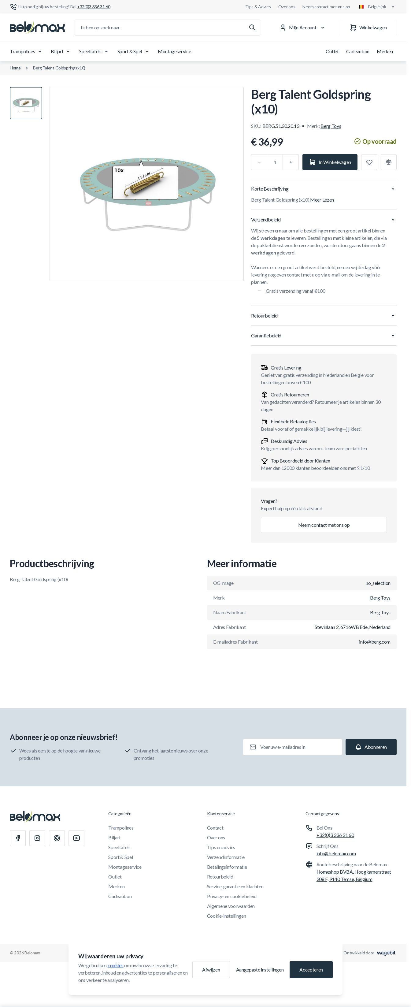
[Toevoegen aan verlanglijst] (369, 162)
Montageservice (174, 51)
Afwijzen (211, 969)
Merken (385, 51)
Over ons (286, 6)
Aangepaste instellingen (260, 969)
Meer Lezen (322, 200)
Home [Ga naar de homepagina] (15, 67)
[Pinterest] (57, 838)
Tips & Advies (258, 6)
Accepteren (311, 969)
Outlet (332, 51)
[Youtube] (76, 838)
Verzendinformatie (226, 857)
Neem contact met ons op (326, 6)
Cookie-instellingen (226, 916)
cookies (116, 965)
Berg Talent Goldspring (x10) (59, 67)
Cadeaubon (357, 51)
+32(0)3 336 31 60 (335, 835)
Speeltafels (94, 51)
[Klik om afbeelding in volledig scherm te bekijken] (147, 184)
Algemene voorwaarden (231, 906)
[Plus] (291, 162)
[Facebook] (18, 838)
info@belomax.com (336, 853)
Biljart (61, 51)
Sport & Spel (133, 51)
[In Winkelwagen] (329, 162)
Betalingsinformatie (227, 867)
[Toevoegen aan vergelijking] (389, 162)
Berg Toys (330, 126)
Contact (215, 827)
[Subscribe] (371, 747)
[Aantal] (275, 162)
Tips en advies (221, 847)
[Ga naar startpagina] (37, 27)
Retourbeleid (220, 876)
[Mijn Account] (303, 27)
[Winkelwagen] (368, 27)
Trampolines (26, 51)
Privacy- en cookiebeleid (232, 896)
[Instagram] (37, 838)
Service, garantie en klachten (235, 886)
